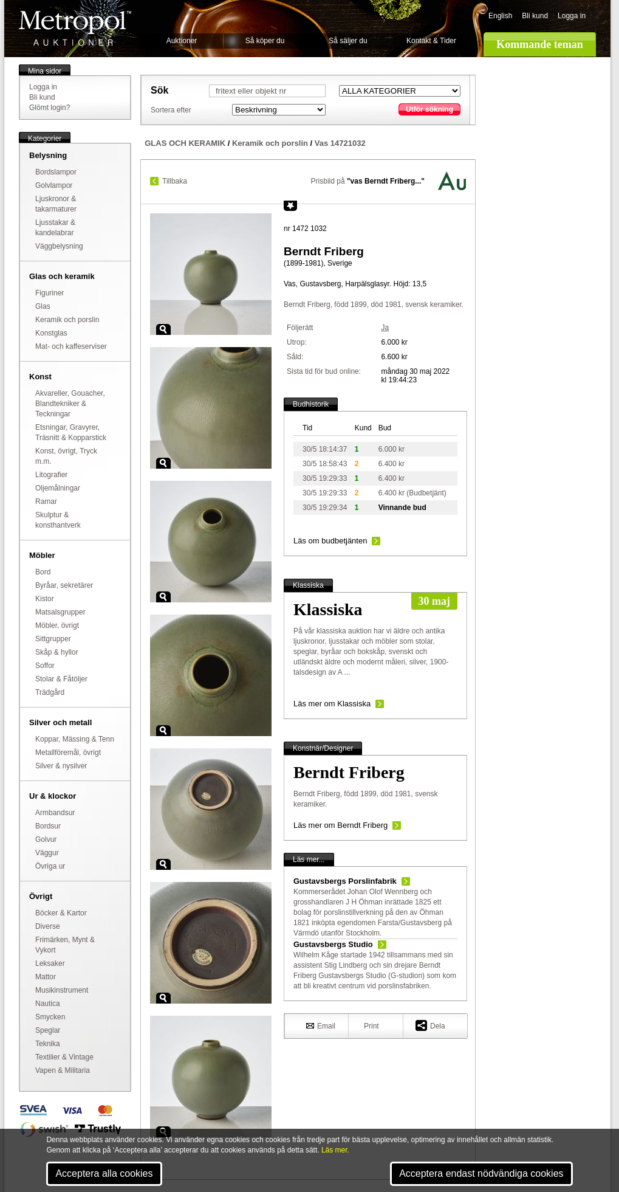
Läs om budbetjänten (330, 540)
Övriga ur (50, 866)
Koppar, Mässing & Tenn (74, 739)
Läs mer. (335, 1150)
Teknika (47, 1043)
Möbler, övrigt (57, 625)
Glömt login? (49, 107)
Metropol (75, 28)
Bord (42, 572)
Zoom (163, 329)
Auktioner (181, 40)
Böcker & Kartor (61, 913)
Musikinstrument (61, 990)
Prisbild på (368, 181)
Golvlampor (53, 185)
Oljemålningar (57, 488)
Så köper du (265, 40)
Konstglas (51, 333)
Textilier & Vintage (64, 1057)
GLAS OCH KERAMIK (185, 143)
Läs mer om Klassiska (332, 703)
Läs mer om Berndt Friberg (340, 825)
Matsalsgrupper (60, 612)
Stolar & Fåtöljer (61, 679)
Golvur (45, 839)
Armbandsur (55, 812)
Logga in (572, 16)
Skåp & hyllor (56, 652)
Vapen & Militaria (62, 1070)
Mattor (45, 977)
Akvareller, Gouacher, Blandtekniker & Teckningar (70, 403)
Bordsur (48, 826)
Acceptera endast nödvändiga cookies (481, 1173)
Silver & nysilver (61, 766)
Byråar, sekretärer (64, 585)
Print (371, 1026)
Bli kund (535, 16)
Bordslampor (56, 172)
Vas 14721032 (340, 143)
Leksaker (50, 963)
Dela (430, 1025)
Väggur (47, 853)
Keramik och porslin (67, 319)
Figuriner (49, 293)
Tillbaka (174, 181)
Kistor (44, 598)
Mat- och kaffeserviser (71, 346)
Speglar (47, 1030)
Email (320, 1025)
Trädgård (49, 692)
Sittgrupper (53, 639)
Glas (42, 306)
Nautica (47, 1003)
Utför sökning (429, 109)
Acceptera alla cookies (103, 1173)
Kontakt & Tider (431, 40)
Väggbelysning (59, 246)
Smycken (50, 1017)
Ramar (46, 501)
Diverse (47, 926)
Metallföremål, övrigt (68, 752)
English (500, 16)
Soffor (45, 665)
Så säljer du (348, 40)
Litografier (51, 474)
